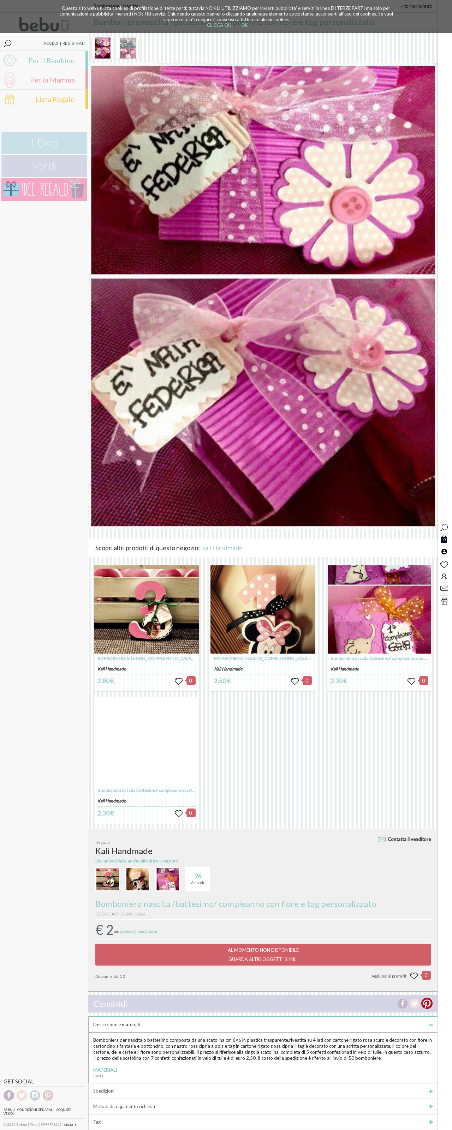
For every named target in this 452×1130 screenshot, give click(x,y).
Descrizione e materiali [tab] (263, 1024)
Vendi (9, 1114)
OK (244, 25)
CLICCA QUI (220, 25)
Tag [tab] (263, 1122)
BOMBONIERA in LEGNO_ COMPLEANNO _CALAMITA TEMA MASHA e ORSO (170, 658)
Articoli (197, 876)
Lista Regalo (55, 99)
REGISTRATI (74, 43)
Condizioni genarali (35, 1110)
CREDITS (70, 1124)
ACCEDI (50, 43)
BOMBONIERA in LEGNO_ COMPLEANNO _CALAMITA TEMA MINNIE (279, 658)
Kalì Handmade (222, 548)
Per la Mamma (52, 80)
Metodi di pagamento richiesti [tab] (263, 1106)
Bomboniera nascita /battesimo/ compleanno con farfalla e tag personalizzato (169, 790)
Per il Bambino (51, 60)
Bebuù (9, 1110)
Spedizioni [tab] (263, 1091)
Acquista (63, 1110)
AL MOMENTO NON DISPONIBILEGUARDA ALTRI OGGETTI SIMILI (263, 954)
